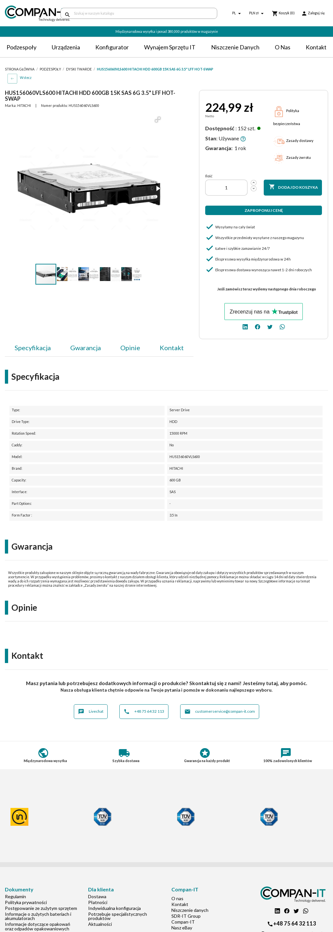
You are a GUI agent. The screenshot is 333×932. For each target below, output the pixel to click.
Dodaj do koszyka (293, 187)
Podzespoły (21, 47)
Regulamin (15, 896)
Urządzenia (66, 47)
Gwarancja (85, 347)
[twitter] (270, 326)
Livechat (90, 712)
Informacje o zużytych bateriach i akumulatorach (38, 916)
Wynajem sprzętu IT (169, 47)
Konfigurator (112, 47)
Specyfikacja (33, 347)
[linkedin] (245, 326)
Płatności (97, 902)
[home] (28, 13)
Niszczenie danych (235, 47)
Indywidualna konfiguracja (114, 908)
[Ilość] (226, 188)
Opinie (130, 347)
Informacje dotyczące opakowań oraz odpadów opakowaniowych (37, 926)
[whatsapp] (282, 326)
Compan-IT (183, 922)
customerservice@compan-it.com (219, 712)
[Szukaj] (138, 13)
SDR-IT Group (186, 916)
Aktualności (100, 924)
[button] (158, 119)
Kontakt (316, 47)
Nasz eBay (181, 927)
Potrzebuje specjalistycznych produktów (117, 916)
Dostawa (97, 896)
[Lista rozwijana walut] (257, 13)
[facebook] (257, 326)
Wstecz (26, 78)
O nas (282, 47)
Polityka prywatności (26, 902)
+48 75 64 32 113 (144, 712)
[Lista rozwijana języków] (237, 13)
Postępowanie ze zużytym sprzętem (41, 908)
